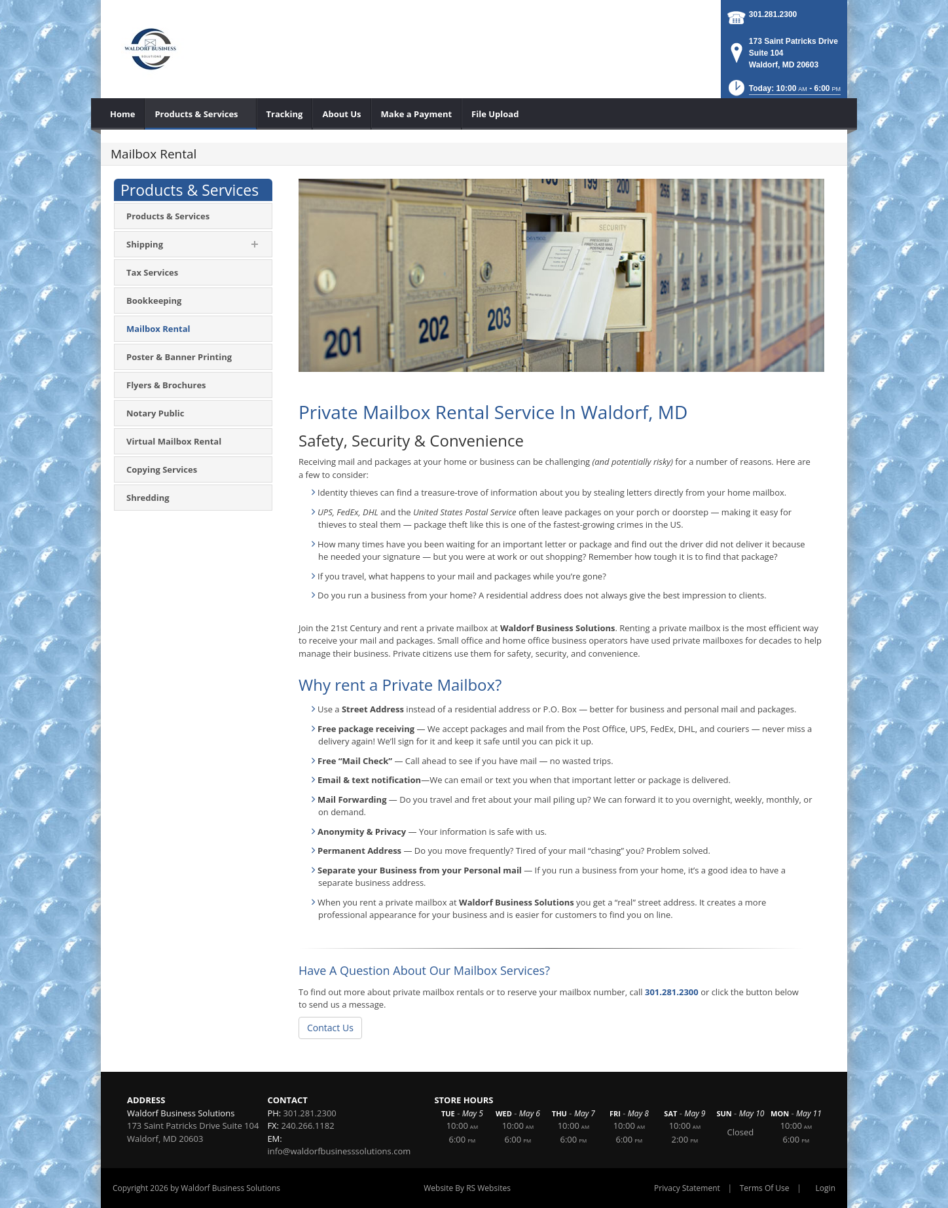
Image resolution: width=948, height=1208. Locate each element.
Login (825, 1188)
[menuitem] (123, 114)
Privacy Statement (687, 1188)
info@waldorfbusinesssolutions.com (338, 1151)
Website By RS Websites (467, 1188)
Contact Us (330, 1027)
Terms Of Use (765, 1188)
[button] (783, 92)
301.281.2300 (773, 14)
